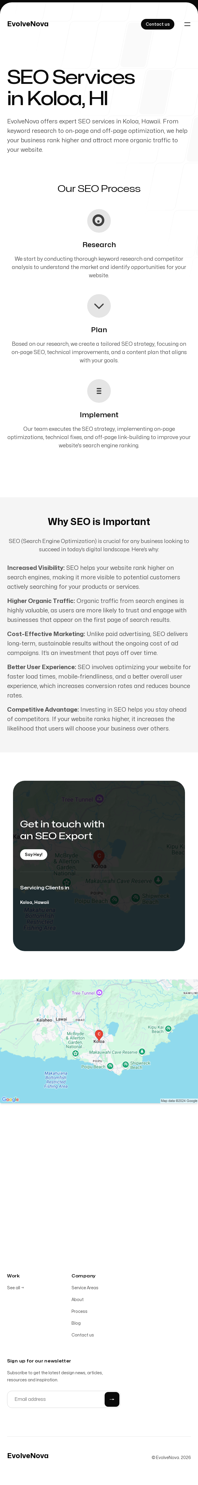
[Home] (28, 24)
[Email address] (64, 1400)
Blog (76, 1324)
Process (79, 1312)
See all (15, 1289)
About (78, 1301)
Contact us (83, 1336)
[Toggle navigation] (187, 24)
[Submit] (112, 1400)
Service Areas (85, 1289)
